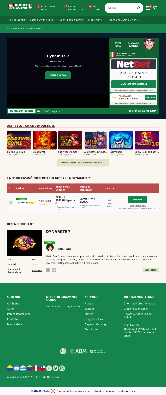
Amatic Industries (58, 61)
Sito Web (150, 97)
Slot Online (95, 19)
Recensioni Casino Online (122, 19)
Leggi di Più (150, 270)
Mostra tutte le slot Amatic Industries (83, 162)
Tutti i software (94, 329)
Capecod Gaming (95, 324)
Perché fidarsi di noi (19, 314)
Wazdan (90, 308)
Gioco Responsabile (136, 308)
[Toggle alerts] (148, 8)
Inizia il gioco (58, 75)
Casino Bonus (16, 19)
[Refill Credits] (21, 111)
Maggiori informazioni (133, 84)
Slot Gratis (96, 8)
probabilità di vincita (126, 391)
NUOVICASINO (14, 28)
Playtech (90, 303)
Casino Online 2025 (75, 8)
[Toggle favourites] (155, 8)
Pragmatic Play (94, 319)
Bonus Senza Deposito (49, 8)
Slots (25, 28)
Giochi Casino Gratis (71, 19)
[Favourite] (47, 111)
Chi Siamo (13, 303)
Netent (89, 314)
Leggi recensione (138, 205)
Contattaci (13, 319)
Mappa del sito (16, 324)
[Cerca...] (124, 8)
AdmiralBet (37, 270)
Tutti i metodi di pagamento (63, 306)
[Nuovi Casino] (20, 8)
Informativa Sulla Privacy (139, 303)
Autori (11, 308)
